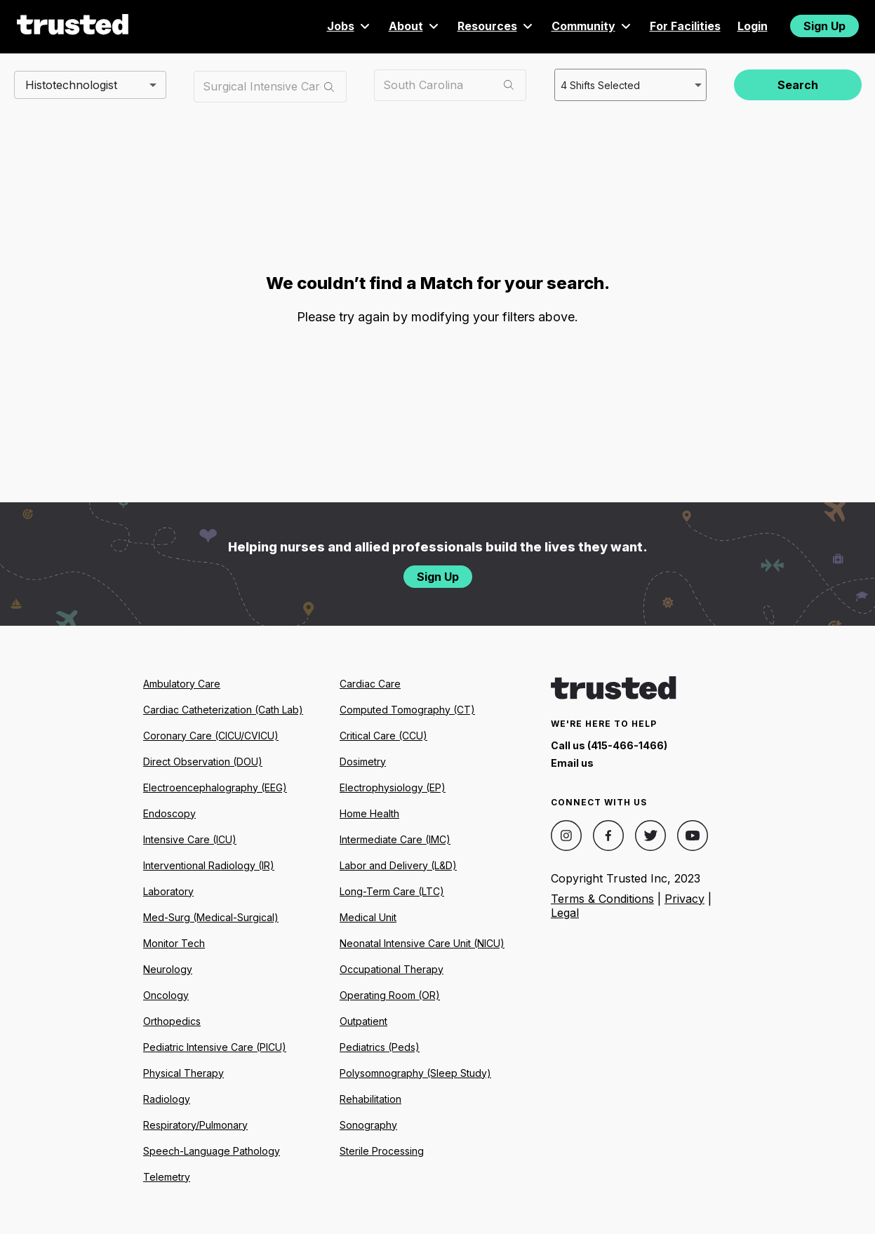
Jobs (349, 26)
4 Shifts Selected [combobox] (599, 84)
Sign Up (824, 26)
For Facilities (685, 26)
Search (797, 85)
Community (592, 26)
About (415, 26)
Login (752, 26)
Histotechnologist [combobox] (71, 84)
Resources (496, 26)
